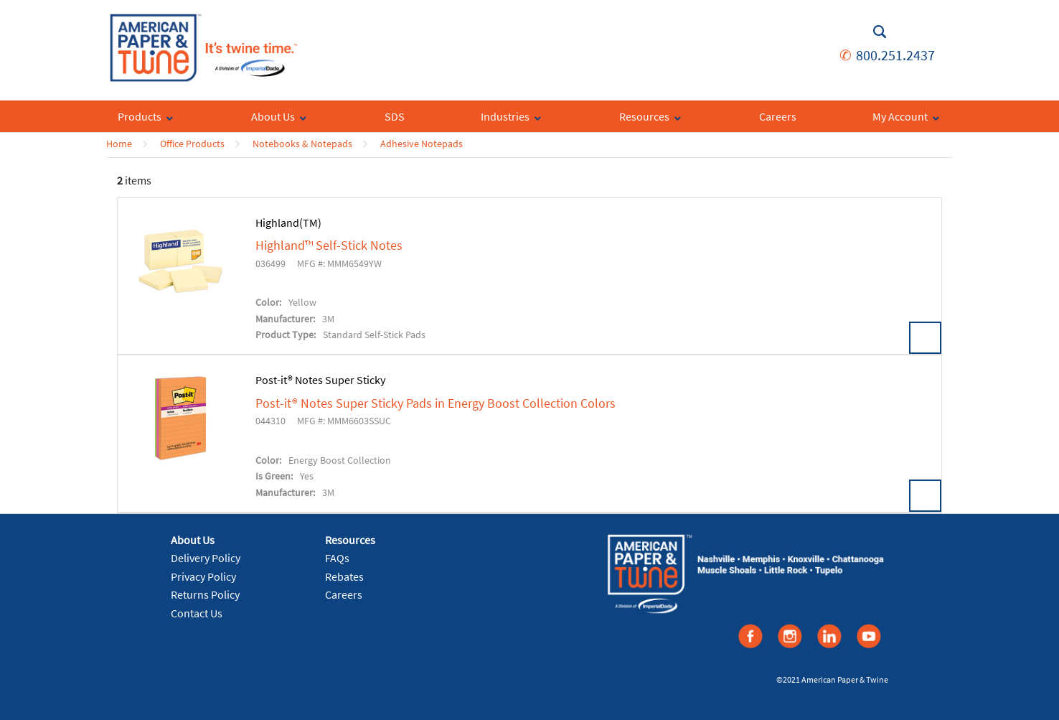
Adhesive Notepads (421, 143)
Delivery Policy (205, 558)
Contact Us (196, 613)
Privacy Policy (203, 576)
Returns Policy (205, 594)
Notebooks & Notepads (302, 143)
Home (119, 143)
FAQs (337, 558)
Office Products (192, 143)
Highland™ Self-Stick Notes (329, 245)
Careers (343, 594)
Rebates (344, 576)
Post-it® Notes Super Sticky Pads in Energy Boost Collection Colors (435, 403)
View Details (925, 338)
